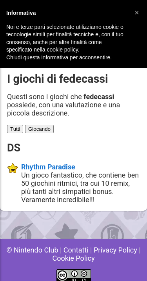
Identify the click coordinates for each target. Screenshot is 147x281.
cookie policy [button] (62, 49)
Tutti (15, 129)
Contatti (76, 250)
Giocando (39, 129)
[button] (137, 12)
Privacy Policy (115, 250)
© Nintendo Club (32, 250)
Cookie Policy (74, 258)
